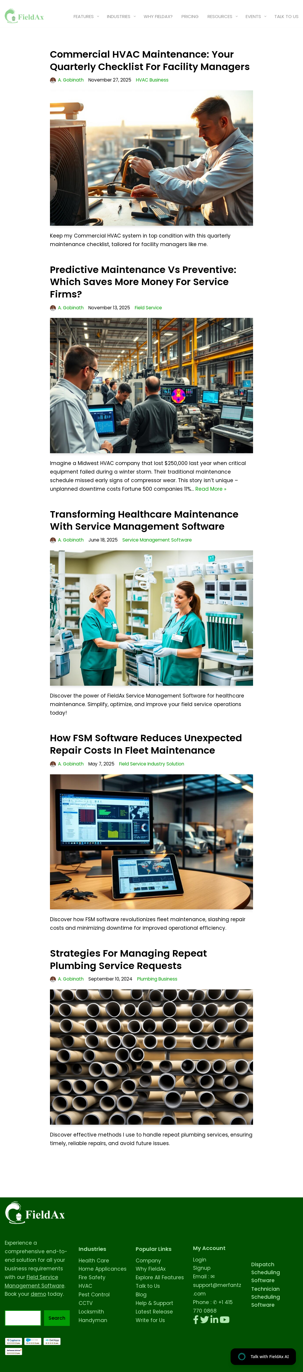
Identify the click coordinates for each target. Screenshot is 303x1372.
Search (56, 1318)
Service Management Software (157, 540)
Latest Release (154, 1311)
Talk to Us (148, 1286)
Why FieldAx (151, 1268)
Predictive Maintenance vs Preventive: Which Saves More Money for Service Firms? (143, 282)
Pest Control (94, 1294)
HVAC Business (152, 80)
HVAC (85, 1286)
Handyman (93, 1320)
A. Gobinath (71, 80)
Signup (201, 1268)
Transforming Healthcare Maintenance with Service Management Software (144, 520)
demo (38, 1294)
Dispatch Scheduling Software (265, 1272)
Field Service (148, 308)
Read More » (210, 488)
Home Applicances (103, 1268)
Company (148, 1260)
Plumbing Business (157, 979)
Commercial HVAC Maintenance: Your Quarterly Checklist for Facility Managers (150, 60)
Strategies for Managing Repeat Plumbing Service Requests (128, 959)
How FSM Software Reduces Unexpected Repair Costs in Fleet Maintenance (146, 744)
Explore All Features (160, 1277)
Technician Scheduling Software (265, 1296)
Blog (141, 1294)
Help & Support (154, 1303)
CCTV (86, 1303)
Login (199, 1259)
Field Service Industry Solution (151, 764)
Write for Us (150, 1320)
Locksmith (91, 1311)
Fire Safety (92, 1277)
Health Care (94, 1260)
